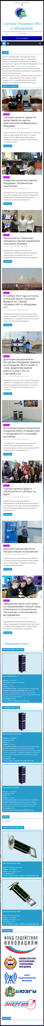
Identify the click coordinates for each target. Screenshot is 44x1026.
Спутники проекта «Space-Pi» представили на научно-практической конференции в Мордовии (20, 122)
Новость (6, 114)
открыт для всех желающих (26, 66)
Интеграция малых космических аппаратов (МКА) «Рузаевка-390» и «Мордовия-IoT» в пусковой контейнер (21, 432)
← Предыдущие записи (15, 643)
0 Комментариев (23, 128)
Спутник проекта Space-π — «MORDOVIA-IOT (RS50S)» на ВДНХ (19, 491)
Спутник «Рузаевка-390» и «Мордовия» (22, 25)
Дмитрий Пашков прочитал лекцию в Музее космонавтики (20, 550)
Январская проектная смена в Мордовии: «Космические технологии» (20, 183)
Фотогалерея (6, 821)
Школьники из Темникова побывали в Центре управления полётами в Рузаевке (21, 240)
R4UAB (15, 128)
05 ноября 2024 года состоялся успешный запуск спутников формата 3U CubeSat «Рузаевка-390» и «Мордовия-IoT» (20, 301)
